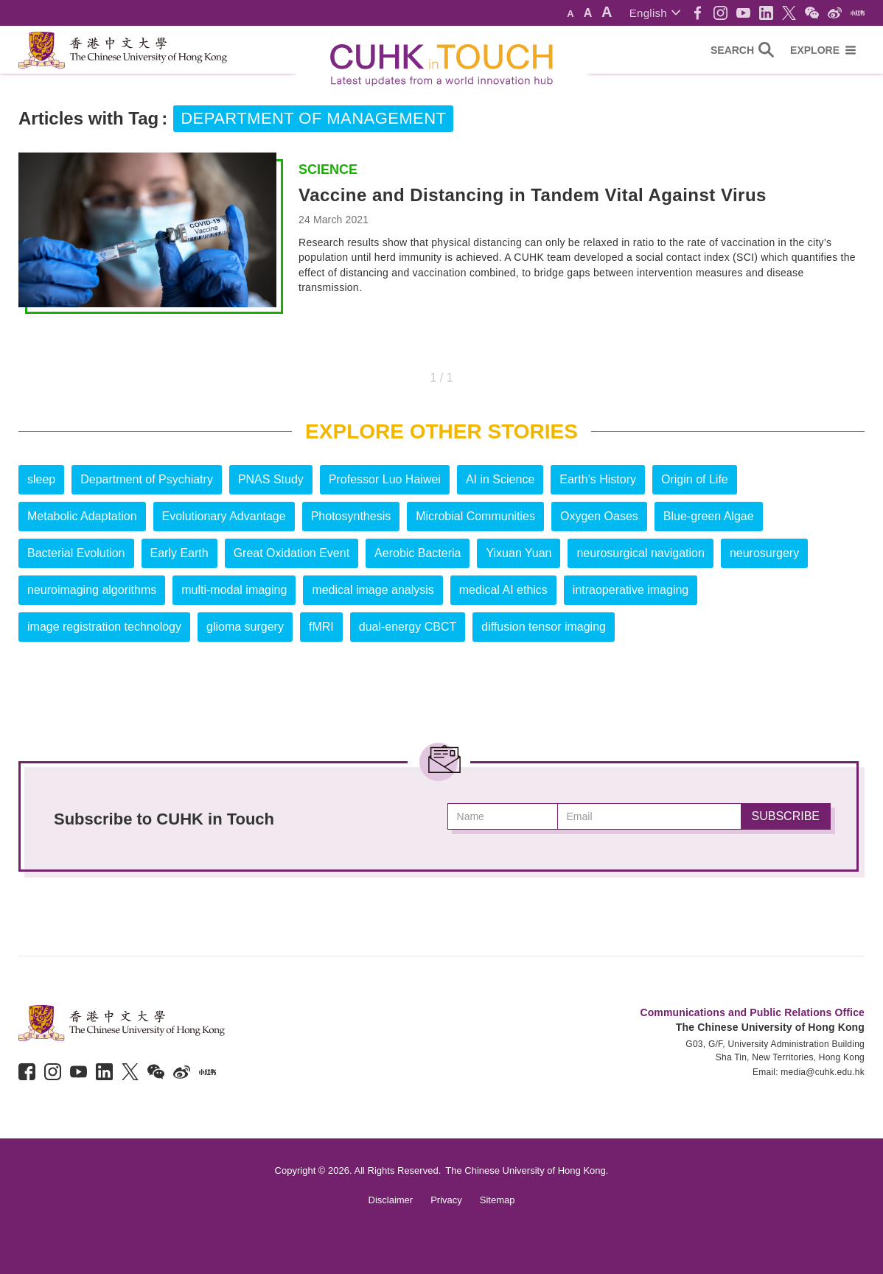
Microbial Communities (475, 516)
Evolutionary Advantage (224, 516)
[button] (654, 12)
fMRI (321, 626)
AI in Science (500, 479)
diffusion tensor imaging (543, 626)
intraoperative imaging (630, 590)
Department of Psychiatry (146, 479)
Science (328, 169)
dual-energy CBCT (408, 626)
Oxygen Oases (599, 516)
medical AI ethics (503, 590)
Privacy (446, 1199)
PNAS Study (271, 479)
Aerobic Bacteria (417, 553)
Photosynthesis (351, 516)
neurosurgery (764, 553)
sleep (41, 479)
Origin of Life (694, 479)
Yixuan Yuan (518, 553)
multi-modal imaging (234, 590)
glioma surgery (245, 626)
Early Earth (179, 553)
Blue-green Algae (708, 516)
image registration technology (104, 626)
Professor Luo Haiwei (385, 479)
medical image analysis (372, 590)
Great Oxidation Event (291, 553)
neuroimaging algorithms (91, 590)
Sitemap (497, 1199)
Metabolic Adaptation (82, 516)
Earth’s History (597, 479)
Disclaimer (391, 1199)
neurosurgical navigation (640, 553)
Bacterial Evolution (76, 553)
